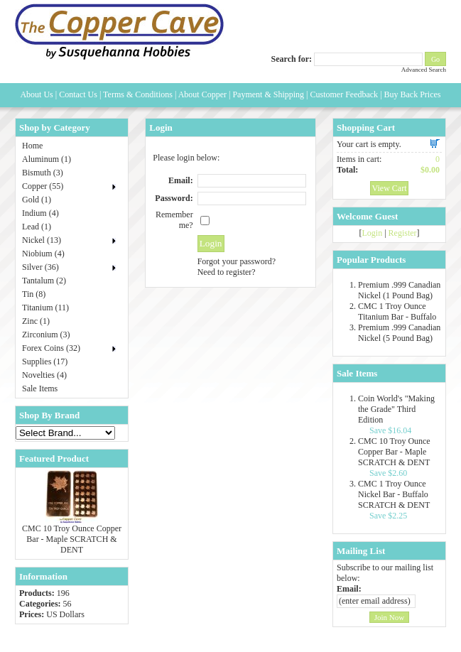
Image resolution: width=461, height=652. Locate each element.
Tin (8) (33, 294)
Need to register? (226, 272)
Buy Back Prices (412, 94)
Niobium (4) (43, 254)
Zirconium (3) (46, 334)
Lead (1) (36, 227)
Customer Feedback (344, 94)
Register (403, 233)
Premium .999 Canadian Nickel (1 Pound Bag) (399, 290)
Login (372, 233)
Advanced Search (423, 69)
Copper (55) (42, 186)
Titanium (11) (45, 308)
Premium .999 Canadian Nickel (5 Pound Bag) (399, 332)
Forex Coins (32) (51, 348)
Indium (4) (40, 213)
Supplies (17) (44, 361)
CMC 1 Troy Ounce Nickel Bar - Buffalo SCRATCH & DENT (394, 494)
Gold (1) (36, 200)
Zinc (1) (36, 321)
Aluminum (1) (46, 159)
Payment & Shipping (268, 94)
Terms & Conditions (138, 94)
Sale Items (40, 388)
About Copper (202, 94)
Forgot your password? (236, 261)
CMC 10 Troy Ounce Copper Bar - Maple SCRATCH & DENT (71, 539)
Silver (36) (40, 267)
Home (32, 146)
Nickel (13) (41, 240)
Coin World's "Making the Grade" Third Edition (396, 409)
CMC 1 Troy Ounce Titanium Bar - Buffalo (397, 311)
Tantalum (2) (44, 281)
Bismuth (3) (42, 173)
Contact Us (78, 94)
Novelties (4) (44, 375)
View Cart (389, 188)
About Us (36, 94)
